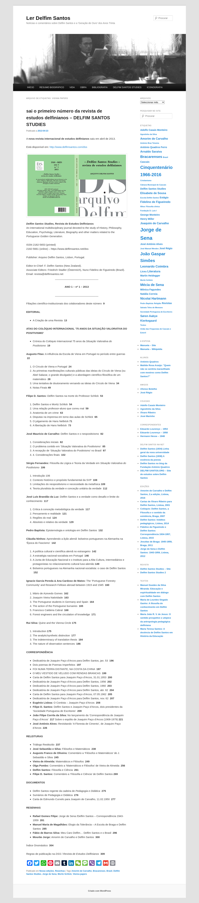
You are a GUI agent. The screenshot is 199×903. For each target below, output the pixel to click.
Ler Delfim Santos (48, 18)
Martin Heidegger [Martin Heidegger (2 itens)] (150, 275)
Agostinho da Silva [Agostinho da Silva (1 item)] (148, 134)
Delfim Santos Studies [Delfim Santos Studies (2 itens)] (153, 188)
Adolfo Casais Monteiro (152, 405)
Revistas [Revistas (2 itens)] (167, 303)
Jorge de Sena (49, 874)
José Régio (146, 392)
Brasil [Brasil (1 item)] (165, 157)
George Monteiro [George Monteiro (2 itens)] (150, 214)
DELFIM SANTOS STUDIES (127, 87)
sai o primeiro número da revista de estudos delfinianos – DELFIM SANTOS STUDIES (68, 117)
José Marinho (147, 416)
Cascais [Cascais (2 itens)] (144, 161)
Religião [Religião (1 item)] (157, 303)
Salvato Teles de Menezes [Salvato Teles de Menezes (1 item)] (151, 307)
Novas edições (46, 871)
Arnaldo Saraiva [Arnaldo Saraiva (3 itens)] (151, 151)
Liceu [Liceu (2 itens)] (143, 271)
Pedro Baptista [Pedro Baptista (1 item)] (146, 303)
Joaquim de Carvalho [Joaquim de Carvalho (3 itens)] (154, 223)
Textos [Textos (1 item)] (143, 325)
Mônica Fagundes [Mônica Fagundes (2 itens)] (150, 289)
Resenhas (60, 871)
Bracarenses (99, 871)
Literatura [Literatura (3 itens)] (153, 271)
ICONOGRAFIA (155, 87)
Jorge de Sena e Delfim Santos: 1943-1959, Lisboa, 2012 (154, 552)
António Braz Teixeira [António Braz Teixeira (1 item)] (149, 143)
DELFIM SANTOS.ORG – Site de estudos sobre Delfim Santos (155, 474)
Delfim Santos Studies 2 (153, 572)
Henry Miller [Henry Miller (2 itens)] (147, 219)
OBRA (83, 87)
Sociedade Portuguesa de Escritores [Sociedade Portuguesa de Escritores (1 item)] (156, 312)
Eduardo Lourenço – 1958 (154, 432)
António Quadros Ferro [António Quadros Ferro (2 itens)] (153, 147)
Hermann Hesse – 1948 (152, 436)
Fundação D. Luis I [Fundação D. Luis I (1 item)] (148, 211)
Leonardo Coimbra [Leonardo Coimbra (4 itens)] (154, 266)
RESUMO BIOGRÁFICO (51, 87)
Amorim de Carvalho (82, 871)
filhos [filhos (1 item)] (142, 206)
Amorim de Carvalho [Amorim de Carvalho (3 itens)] (154, 138)
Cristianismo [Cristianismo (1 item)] (145, 180)
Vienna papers (80, 874)
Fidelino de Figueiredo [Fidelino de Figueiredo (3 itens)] (155, 201)
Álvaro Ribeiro (148, 412)
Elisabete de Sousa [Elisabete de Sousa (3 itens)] (153, 193)
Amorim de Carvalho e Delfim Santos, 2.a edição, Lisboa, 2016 (156, 494)
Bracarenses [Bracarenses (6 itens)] (151, 157)
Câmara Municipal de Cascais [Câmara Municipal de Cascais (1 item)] (153, 185)
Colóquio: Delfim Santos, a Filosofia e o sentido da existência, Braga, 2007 (154, 512)
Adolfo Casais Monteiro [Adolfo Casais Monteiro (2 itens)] (153, 130)
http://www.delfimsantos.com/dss (68, 146)
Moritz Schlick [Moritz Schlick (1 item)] (146, 280)
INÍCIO (30, 87)
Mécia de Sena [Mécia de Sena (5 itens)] (152, 285)
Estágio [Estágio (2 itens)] (164, 197)
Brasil (109, 871)
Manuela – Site (148, 345)
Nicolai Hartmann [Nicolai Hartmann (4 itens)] (153, 298)
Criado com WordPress (99, 891)
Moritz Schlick (65, 874)
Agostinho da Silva (150, 409)
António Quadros (149, 361)
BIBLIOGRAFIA (99, 87)
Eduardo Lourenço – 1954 (154, 429)
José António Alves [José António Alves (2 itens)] (151, 244)
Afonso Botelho (148, 389)
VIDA (72, 87)
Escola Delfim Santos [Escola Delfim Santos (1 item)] (149, 198)
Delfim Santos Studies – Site (155, 569)
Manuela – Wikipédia (151, 349)
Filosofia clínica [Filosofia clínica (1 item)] (153, 206)
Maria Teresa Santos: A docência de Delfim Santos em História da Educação (156, 632)
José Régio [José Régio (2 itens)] (165, 248)
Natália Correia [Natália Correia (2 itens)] (148, 293)
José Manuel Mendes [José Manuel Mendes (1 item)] (149, 249)
